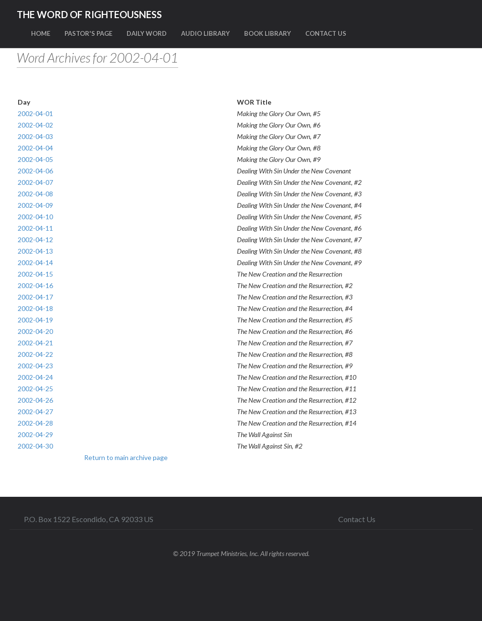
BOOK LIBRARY (267, 33)
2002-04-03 (35, 136)
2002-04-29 (35, 434)
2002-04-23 (35, 366)
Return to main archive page (126, 457)
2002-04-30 (35, 446)
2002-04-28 (35, 423)
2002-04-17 (35, 297)
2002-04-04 (35, 148)
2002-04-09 (35, 205)
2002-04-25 (35, 389)
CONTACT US (325, 33)
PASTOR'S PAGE (88, 33)
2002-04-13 (35, 251)
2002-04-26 (35, 400)
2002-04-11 (35, 228)
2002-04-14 (35, 262)
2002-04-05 (35, 159)
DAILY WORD (147, 33)
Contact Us (356, 519)
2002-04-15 (35, 274)
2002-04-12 (35, 240)
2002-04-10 (35, 217)
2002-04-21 (35, 343)
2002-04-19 (35, 320)
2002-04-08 (35, 194)
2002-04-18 (35, 308)
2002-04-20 (35, 331)
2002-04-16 (35, 285)
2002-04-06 (35, 171)
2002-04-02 (35, 125)
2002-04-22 (35, 354)
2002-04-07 (35, 182)
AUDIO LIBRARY (205, 33)
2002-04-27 (35, 411)
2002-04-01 (35, 113)
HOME (40, 33)
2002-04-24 (35, 377)
